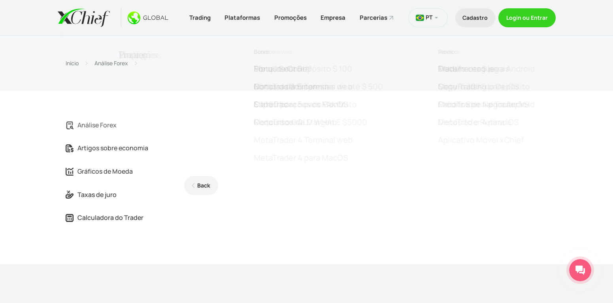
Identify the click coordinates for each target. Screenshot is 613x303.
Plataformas (240, 17)
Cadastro (473, 17)
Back (203, 185)
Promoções (289, 17)
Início (72, 62)
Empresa (332, 17)
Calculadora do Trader (104, 217)
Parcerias (374, 17)
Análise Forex (111, 62)
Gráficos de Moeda (99, 170)
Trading (196, 17)
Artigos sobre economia (107, 147)
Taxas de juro (91, 193)
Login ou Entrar (526, 17)
